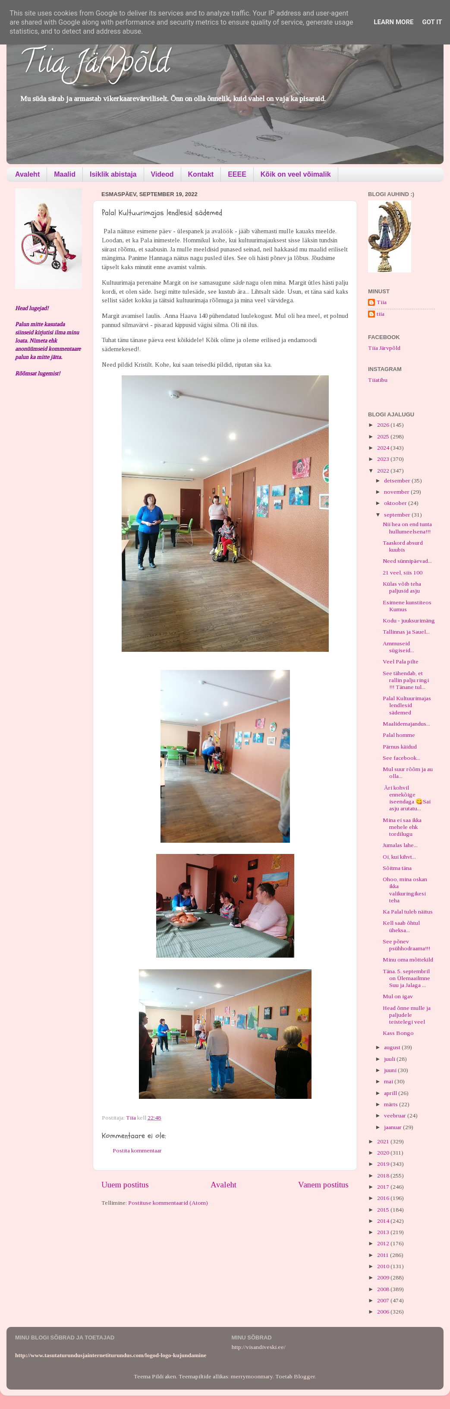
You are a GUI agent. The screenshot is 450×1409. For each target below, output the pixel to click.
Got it (432, 22)
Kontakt (201, 174)
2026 (383, 425)
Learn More (393, 22)
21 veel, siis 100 (402, 572)
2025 (383, 436)
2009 (383, 1277)
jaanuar (393, 1127)
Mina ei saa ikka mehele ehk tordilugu (402, 827)
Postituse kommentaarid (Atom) (168, 1203)
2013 (383, 1232)
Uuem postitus (125, 1184)
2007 (383, 1300)
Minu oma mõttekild (408, 959)
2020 (383, 1152)
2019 (383, 1164)
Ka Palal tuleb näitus (408, 911)
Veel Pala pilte (401, 661)
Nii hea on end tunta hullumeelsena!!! (407, 527)
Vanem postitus (323, 1184)
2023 (383, 459)
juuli (390, 1059)
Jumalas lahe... (400, 845)
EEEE (237, 174)
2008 (383, 1289)
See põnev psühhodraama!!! (406, 945)
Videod (162, 174)
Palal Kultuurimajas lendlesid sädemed (407, 705)
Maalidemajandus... (406, 723)
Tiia (382, 302)
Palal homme (399, 735)
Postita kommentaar (137, 1150)
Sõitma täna (397, 868)
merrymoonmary (252, 1376)
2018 (383, 1175)
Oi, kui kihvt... (399, 857)
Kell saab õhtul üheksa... (401, 926)
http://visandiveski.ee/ (259, 1347)
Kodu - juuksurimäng (409, 620)
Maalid (65, 174)
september (398, 514)
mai (389, 1081)
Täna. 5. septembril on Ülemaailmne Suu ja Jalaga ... (406, 978)
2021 (383, 1141)
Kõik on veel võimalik (296, 174)
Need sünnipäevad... (407, 561)
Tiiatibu (377, 380)
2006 (383, 1311)
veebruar (395, 1115)
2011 (383, 1255)
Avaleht (27, 174)
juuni (391, 1070)
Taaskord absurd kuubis (403, 546)
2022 (383, 470)
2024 (383, 447)
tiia (380, 314)
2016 (383, 1198)
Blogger (304, 1376)
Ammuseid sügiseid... (398, 647)
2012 (383, 1243)
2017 (383, 1187)
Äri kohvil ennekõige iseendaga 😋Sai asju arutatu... (407, 798)
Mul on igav (398, 996)
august (393, 1047)
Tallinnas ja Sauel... (406, 631)
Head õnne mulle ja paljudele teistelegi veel (407, 1015)
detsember (398, 480)
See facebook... (401, 758)
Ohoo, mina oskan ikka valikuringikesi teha (405, 890)
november (397, 492)
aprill (391, 1093)
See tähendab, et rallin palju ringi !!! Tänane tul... (406, 680)
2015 (383, 1209)
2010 (383, 1266)
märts (391, 1104)
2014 (383, 1221)
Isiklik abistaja (113, 174)
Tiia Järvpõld (94, 65)
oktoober (396, 503)
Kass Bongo (398, 1033)
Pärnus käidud (400, 746)
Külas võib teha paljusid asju (402, 587)
